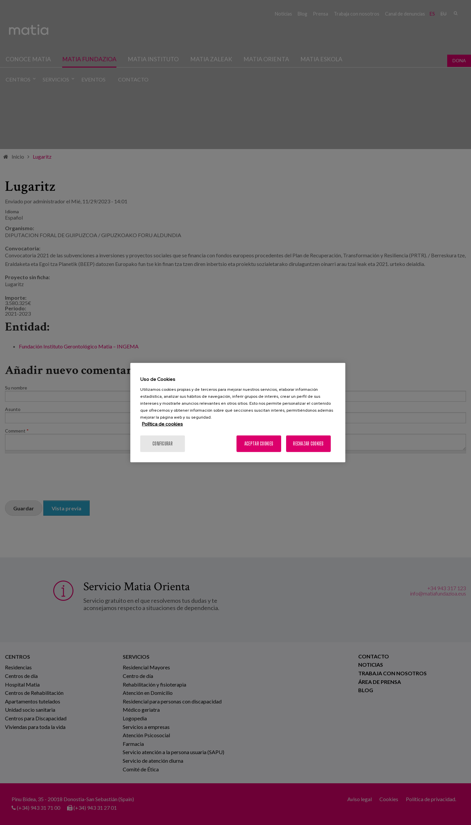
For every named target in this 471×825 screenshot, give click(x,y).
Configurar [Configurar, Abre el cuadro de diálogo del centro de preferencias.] (162, 443)
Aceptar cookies (258, 443)
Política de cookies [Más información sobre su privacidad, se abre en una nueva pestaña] (162, 424)
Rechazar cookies (308, 443)
